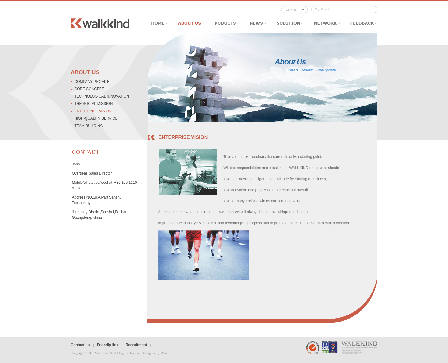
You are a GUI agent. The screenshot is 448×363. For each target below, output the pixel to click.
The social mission (94, 104)
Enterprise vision (93, 111)
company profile (92, 81)
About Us (190, 23)
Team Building (89, 126)
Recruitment (136, 345)
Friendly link (108, 345)
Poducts (226, 23)
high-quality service (96, 118)
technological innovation (102, 96)
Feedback (361, 23)
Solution (289, 23)
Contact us (80, 345)
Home (161, 23)
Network (326, 23)
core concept (89, 89)
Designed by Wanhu (156, 353)
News (257, 23)
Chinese (291, 9)
